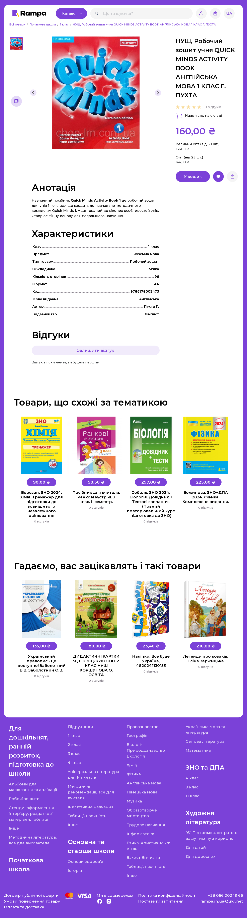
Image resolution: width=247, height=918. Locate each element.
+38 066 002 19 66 (225, 895)
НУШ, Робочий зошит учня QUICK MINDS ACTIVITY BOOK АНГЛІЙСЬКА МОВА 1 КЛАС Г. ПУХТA (144, 24)
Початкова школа (43, 24)
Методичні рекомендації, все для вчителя (91, 792)
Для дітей (196, 847)
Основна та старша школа (91, 846)
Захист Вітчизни (143, 857)
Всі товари (17, 24)
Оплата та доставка (24, 907)
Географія (137, 735)
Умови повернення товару (32, 901)
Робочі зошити (24, 798)
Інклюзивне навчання (91, 806)
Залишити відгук (95, 350)
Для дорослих (200, 856)
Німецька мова (142, 792)
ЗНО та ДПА (205, 767)
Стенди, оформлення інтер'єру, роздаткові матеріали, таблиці (31, 813)
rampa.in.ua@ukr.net (221, 901)
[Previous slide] (33, 92)
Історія (75, 870)
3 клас (74, 753)
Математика (198, 750)
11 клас (192, 795)
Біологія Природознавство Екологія (146, 750)
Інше (14, 828)
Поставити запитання (160, 901)
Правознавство (143, 726)
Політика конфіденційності (166, 895)
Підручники (80, 726)
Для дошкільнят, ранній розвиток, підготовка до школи (31, 751)
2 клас (74, 744)
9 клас (192, 787)
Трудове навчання (146, 824)
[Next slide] (158, 92)
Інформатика (140, 833)
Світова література (205, 741)
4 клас (74, 762)
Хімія (132, 765)
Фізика (134, 774)
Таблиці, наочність (87, 815)
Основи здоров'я (85, 861)
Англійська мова (144, 783)
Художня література (203, 817)
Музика (134, 801)
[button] (16, 44)
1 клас (64, 24)
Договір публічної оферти (31, 895)
